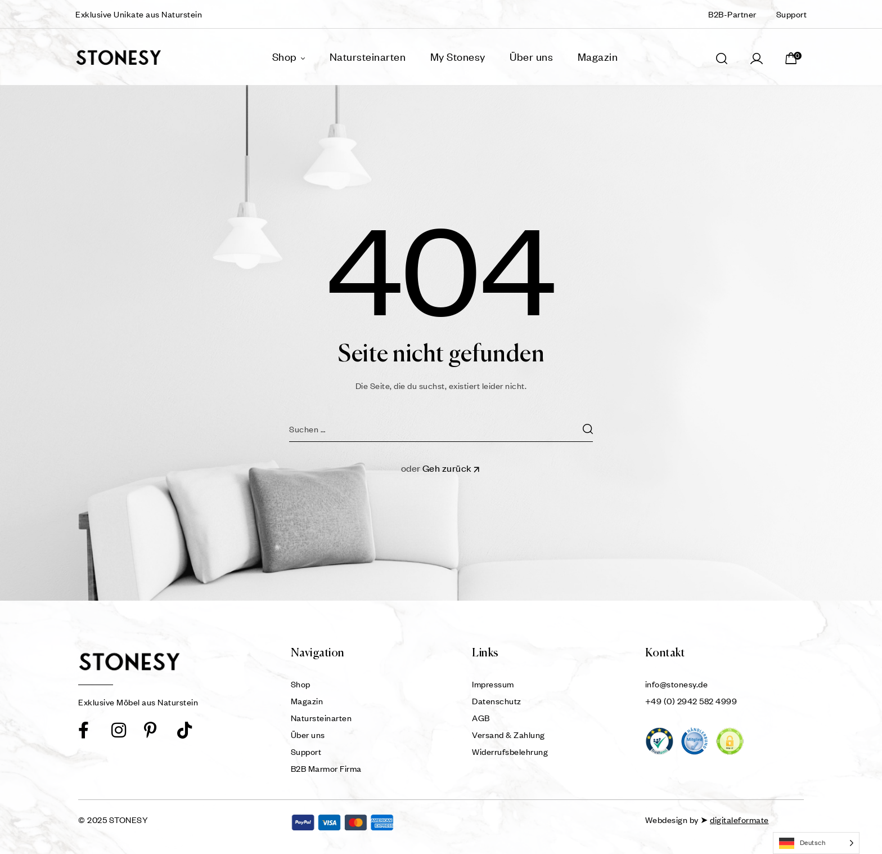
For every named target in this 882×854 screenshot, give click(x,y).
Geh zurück (452, 468)
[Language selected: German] (816, 843)
